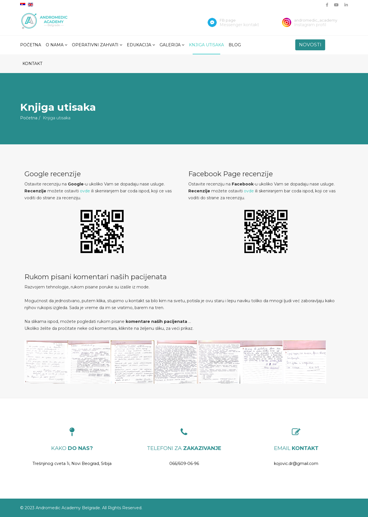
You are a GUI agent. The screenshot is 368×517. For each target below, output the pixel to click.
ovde (85, 191)
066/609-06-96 (184, 463)
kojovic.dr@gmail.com (296, 463)
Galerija (170, 44)
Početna (30, 44)
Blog (235, 44)
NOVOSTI (310, 44)
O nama (55, 44)
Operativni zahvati (95, 44)
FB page (228, 20)
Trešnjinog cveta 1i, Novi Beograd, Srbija (72, 463)
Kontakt (32, 63)
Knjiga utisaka (206, 44)
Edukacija (139, 44)
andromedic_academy (315, 20)
